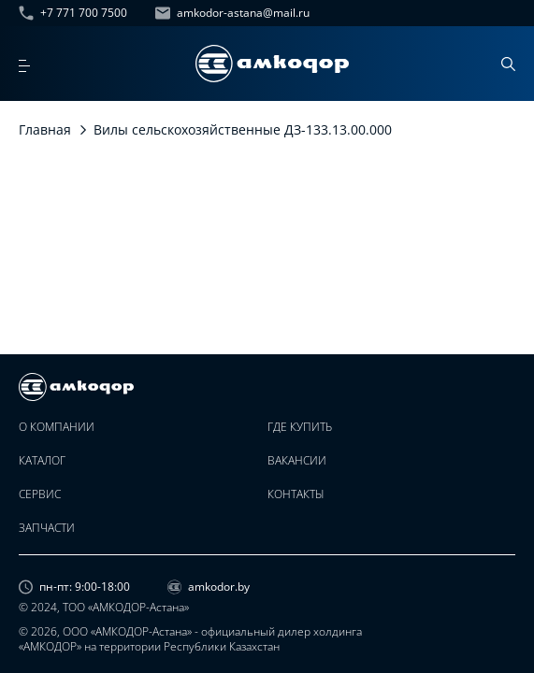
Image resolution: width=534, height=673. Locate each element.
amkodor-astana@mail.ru (232, 13)
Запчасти (47, 528)
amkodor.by (208, 587)
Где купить (299, 427)
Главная (45, 129)
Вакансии (296, 460)
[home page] (272, 63)
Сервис (40, 494)
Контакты (296, 494)
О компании (56, 427)
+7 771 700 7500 (73, 13)
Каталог (42, 460)
